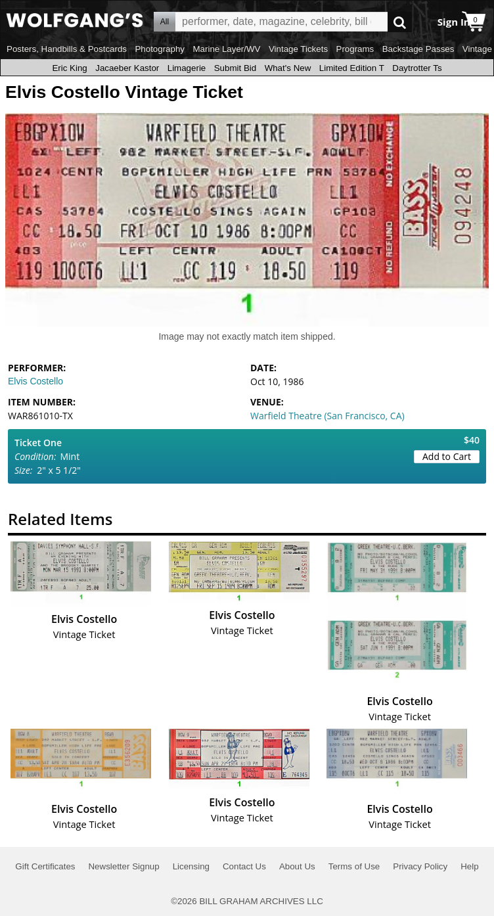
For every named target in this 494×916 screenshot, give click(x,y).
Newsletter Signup (123, 866)
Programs (355, 49)
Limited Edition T (351, 68)
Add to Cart (446, 456)
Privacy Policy (420, 866)
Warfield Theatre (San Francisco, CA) (327, 415)
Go (400, 22)
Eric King (69, 68)
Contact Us (244, 866)
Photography (160, 49)
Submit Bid (235, 68)
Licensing (191, 866)
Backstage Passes (418, 49)
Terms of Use (354, 866)
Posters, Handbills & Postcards (67, 49)
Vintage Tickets (298, 49)
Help (469, 866)
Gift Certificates (45, 866)
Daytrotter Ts (416, 68)
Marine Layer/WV (226, 49)
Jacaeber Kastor (127, 68)
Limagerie (187, 68)
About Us (297, 866)
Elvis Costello (35, 381)
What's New (288, 68)
